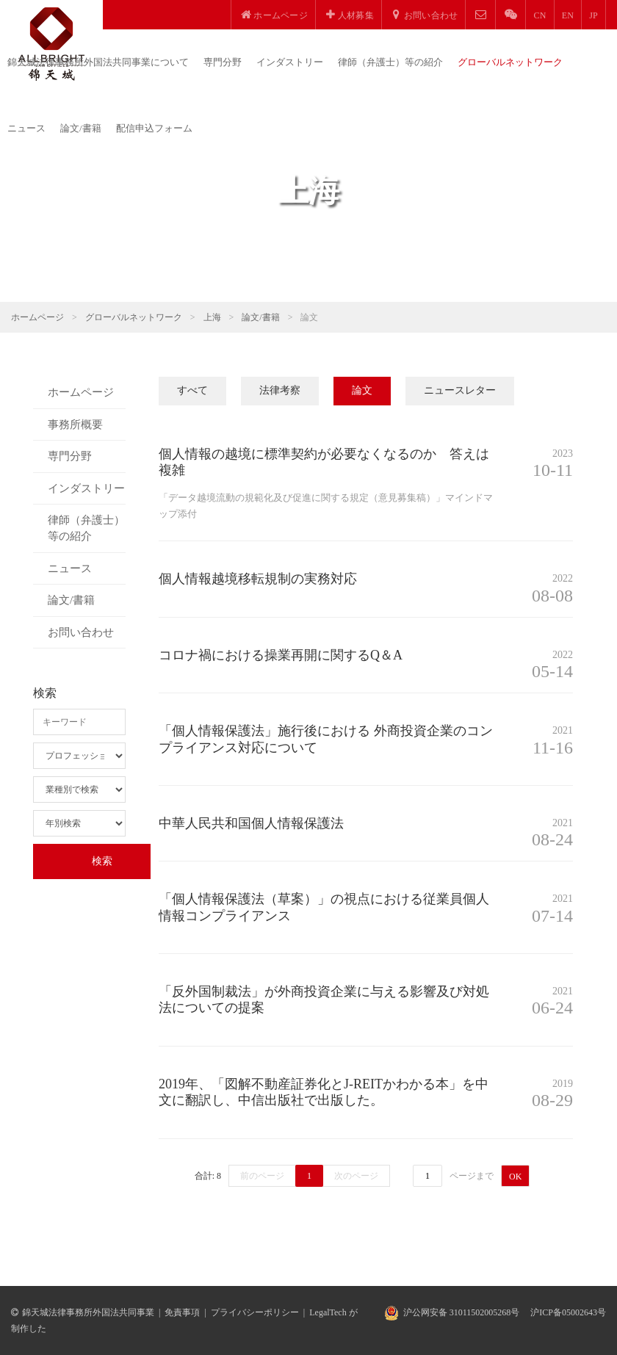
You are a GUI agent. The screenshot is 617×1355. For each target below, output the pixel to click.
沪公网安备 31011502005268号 (461, 1312)
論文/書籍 (80, 128)
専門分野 (222, 62)
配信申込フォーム (154, 128)
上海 (212, 317)
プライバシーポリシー (255, 1312)
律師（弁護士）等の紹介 (390, 62)
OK (515, 1176)
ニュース (26, 128)
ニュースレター (460, 390)
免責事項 (182, 1312)
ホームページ (37, 317)
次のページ (356, 1176)
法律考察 (279, 390)
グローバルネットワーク (510, 62)
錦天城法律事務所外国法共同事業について (98, 62)
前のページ (262, 1176)
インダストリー (289, 62)
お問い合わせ (81, 632)
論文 (362, 390)
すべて (192, 390)
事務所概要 (75, 424)
